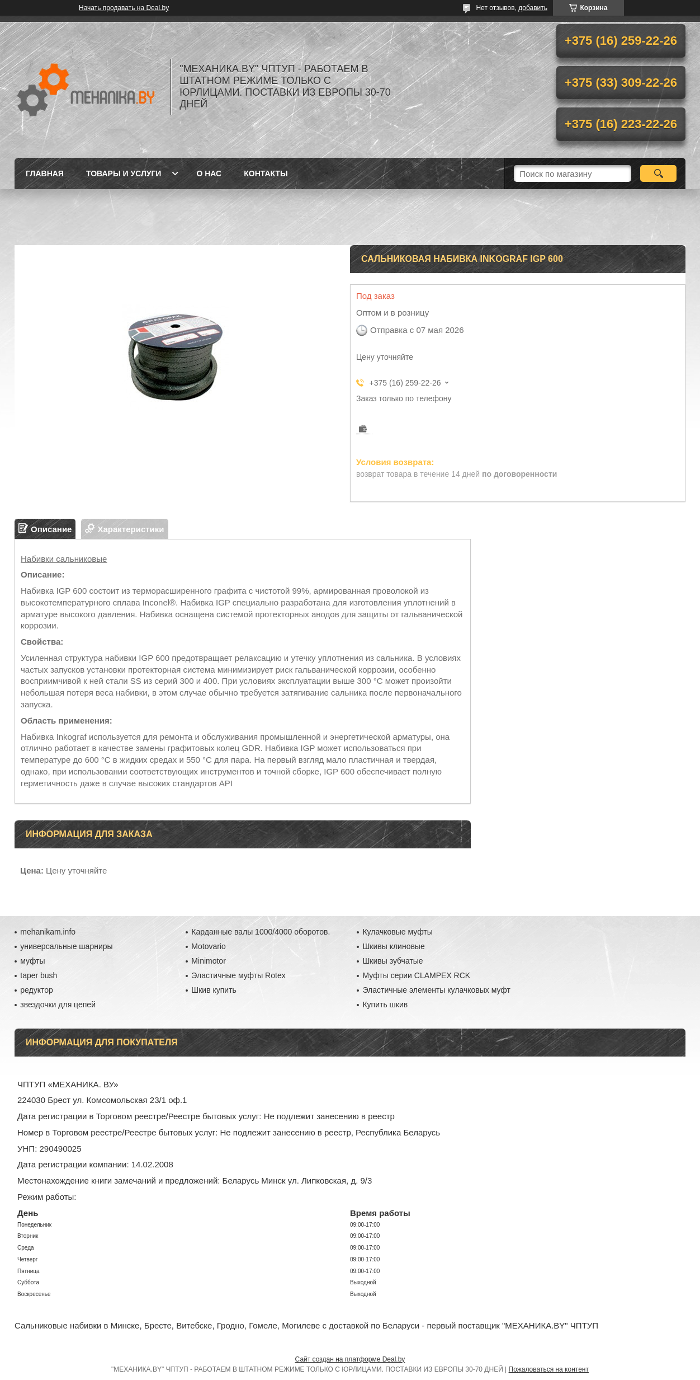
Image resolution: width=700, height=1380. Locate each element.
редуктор (36, 989)
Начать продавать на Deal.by (124, 8)
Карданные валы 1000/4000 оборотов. (260, 931)
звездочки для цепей (58, 1004)
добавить (532, 8)
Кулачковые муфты (397, 931)
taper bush (38, 975)
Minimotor (208, 960)
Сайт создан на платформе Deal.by (350, 1359)
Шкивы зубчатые (392, 960)
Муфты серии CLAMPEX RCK (416, 975)
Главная (45, 173)
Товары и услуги (124, 173)
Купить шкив (385, 1004)
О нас (208, 173)
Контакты (265, 173)
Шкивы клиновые (393, 946)
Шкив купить (214, 989)
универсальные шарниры (66, 946)
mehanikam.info (47, 931)
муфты (32, 960)
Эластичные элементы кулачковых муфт (436, 989)
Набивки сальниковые (64, 559)
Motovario (208, 946)
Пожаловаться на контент (549, 1369)
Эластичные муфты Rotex (238, 975)
